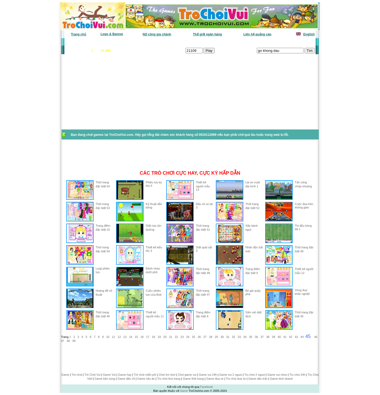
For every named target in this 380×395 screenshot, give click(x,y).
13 (124, 336)
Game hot (276, 42)
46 (315, 336)
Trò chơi (77, 374)
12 (119, 336)
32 (233, 336)
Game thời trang (193, 378)
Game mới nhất (110, 42)
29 (216, 336)
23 (182, 336)
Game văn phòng (80, 42)
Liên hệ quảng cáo (257, 34)
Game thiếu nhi (253, 42)
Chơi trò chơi (167, 374)
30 (222, 336)
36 (256, 336)
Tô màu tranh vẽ (300, 42)
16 (142, 336)
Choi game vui (187, 374)
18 (153, 336)
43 (296, 336)
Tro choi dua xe (236, 378)
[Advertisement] (103, 95)
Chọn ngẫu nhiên (197, 42)
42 (290, 336)
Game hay (125, 374)
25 (193, 336)
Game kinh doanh (281, 378)
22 (176, 336)
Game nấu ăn (146, 378)
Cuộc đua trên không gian (304, 205)
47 (62, 340)
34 (244, 336)
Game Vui (109, 374)
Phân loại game (167, 42)
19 (159, 336)
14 (130, 336)
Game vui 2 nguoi (230, 374)
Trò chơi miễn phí (145, 374)
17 (147, 336)
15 (136, 336)
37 (262, 336)
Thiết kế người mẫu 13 (203, 186)
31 (227, 336)
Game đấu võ (126, 378)
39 (273, 336)
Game (65, 374)
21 (170, 336)
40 (279, 336)
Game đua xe (215, 378)
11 (113, 336)
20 (165, 336)
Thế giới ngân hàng (207, 34)
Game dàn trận (258, 378)
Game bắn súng (104, 378)
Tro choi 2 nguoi (254, 374)
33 (239, 336)
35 (250, 336)
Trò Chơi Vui (92, 374)
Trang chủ (78, 34)
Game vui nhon (277, 374)
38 (267, 336)
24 (187, 336)
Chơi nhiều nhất (139, 42)
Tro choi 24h (297, 374)
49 (73, 340)
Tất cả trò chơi (226, 42)
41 (285, 336)
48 (68, 340)
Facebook (206, 386)
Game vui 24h (208, 374)
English (309, 34)
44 (302, 336)
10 (107, 336)
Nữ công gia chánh (157, 34)
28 (210, 336)
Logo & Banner (112, 34)
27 (204, 336)
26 (199, 336)
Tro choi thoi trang (168, 378)
